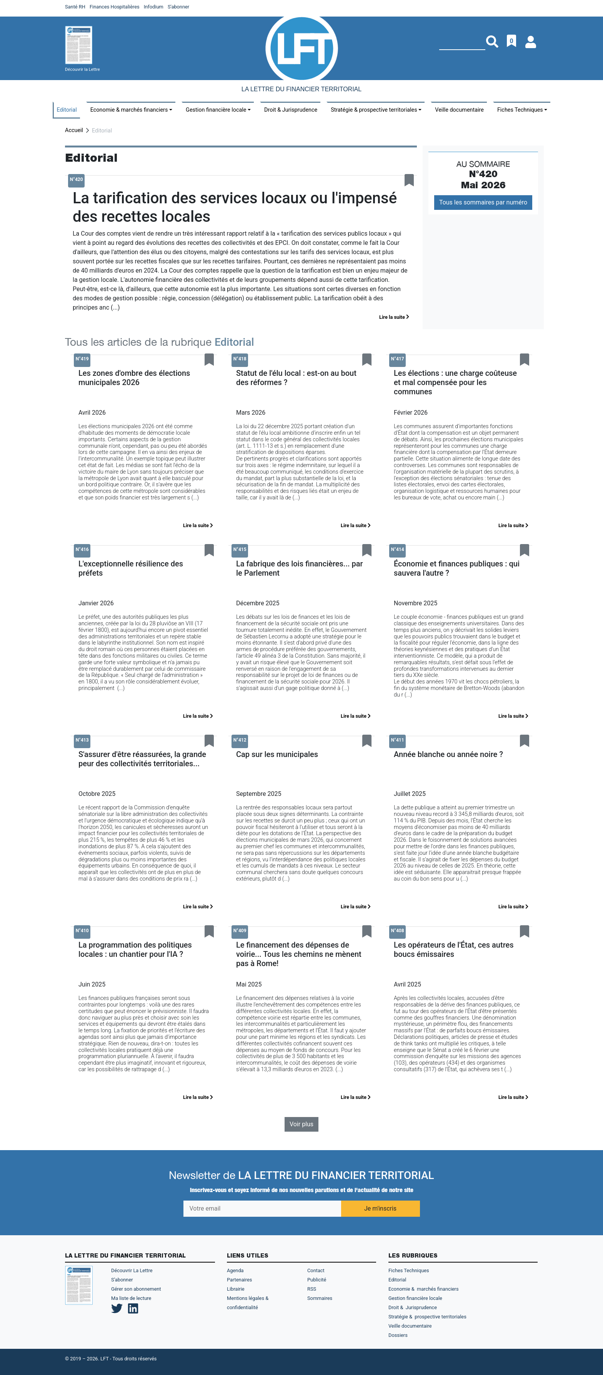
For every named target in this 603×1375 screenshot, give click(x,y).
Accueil (74, 130)
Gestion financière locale (415, 1298)
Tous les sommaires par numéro (483, 202)
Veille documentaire (459, 110)
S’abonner (122, 1280)
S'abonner (178, 7)
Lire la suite (394, 317)
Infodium (153, 7)
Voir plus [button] (301, 1124)
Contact (316, 1270)
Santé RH (75, 7)
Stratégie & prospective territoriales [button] (374, 110)
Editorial (67, 110)
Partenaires (239, 1280)
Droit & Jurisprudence (290, 110)
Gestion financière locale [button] (216, 110)
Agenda (235, 1270)
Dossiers (398, 1335)
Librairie (236, 1289)
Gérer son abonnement (136, 1289)
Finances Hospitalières (115, 7)
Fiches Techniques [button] (520, 110)
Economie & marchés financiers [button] (129, 110)
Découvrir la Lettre (82, 69)
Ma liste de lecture (131, 1298)
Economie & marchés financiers (423, 1289)
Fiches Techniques (408, 1270)
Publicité (316, 1280)
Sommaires (319, 1298)
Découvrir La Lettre (131, 1270)
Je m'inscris (380, 1208)
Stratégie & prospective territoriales (427, 1317)
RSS (311, 1289)
